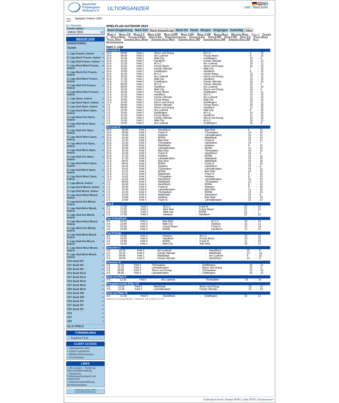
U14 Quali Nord (76, 273)
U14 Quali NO (75, 261)
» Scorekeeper (75, 357)
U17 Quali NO (75, 265)
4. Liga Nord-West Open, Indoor (82, 138)
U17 (69, 317)
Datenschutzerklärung (85, 392)
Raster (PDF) (233, 399)
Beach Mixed (221, 34)
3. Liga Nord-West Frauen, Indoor (83, 66)
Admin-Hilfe (90, 390)
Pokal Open (114, 39)
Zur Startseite (73, 25)
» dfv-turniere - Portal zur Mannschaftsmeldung (81, 369)
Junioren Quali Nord (136, 39)
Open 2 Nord (118, 36)
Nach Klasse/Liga (162, 30)
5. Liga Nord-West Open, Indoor (82, 164)
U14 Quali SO (75, 301)
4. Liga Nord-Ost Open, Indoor (81, 144)
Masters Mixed (240, 34)
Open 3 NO (230, 36)
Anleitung (78, 390)
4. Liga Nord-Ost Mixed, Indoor (81, 229)
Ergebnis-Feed (79, 338)
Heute (194, 30)
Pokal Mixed (261, 36)
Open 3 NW (214, 36)
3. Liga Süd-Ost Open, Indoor (80, 131)
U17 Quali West (76, 285)
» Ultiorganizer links (78, 348)
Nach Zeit (141, 30)
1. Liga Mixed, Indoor (80, 183)
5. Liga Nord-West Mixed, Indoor (82, 249)
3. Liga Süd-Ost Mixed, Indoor (81, 216)
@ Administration (77, 384)
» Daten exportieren (78, 351)
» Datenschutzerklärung (80, 381)
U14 (69, 313)
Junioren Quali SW (214, 39)
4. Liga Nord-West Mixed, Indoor (82, 222)
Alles (249, 30)
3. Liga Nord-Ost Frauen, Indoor (82, 73)
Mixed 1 (111, 34)
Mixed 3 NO (187, 34)
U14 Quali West (76, 281)
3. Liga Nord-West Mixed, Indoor (82, 196)
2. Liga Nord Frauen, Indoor (84, 57)
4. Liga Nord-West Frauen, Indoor (83, 93)
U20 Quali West (76, 289)
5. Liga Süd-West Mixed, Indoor (82, 255)
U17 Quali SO (75, 305)
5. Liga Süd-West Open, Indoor (81, 171)
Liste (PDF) (249, 399)
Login (247, 6)
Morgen (206, 30)
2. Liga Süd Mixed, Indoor (82, 191)
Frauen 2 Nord (137, 36)
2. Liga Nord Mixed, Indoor (83, 187)
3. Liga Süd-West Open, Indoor (81, 125)
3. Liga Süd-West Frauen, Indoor (82, 80)
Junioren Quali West (163, 39)
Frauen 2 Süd (197, 36)
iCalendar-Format (213, 399)
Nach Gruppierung (120, 30)
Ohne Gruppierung (175, 36)
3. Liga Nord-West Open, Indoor (82, 111)
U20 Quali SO (75, 309)
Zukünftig (236, 30)
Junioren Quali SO (239, 39)
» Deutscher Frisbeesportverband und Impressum (81, 376)
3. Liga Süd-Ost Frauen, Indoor (81, 86)
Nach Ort (182, 30)
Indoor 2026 (85, 39)
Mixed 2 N (124, 34)
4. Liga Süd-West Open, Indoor (81, 151)
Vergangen (220, 30)
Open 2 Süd (155, 36)
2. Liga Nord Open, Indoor (83, 102)
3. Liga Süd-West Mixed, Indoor (82, 209)
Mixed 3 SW (204, 34)
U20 (69, 321)
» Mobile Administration (80, 354)
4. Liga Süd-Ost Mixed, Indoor (81, 242)
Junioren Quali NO (189, 39)
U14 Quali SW (75, 293)
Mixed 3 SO (154, 34)
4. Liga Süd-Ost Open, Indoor (80, 158)
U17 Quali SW (75, 297)
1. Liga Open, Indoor (79, 98)
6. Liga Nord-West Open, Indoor (82, 177)
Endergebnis (76, 43)
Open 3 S (245, 36)
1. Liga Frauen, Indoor (80, 53)
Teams (71, 47)
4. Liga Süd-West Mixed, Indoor (82, 236)
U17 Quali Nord (76, 277)
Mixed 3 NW (171, 34)
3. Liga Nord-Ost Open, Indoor (81, 118)
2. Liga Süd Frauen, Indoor (83, 61)
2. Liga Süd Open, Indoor (82, 106)
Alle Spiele (75, 326)
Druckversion (265, 399)
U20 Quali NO (75, 269)
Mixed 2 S (139, 34)
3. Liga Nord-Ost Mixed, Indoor (81, 203)
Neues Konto (260, 6)
